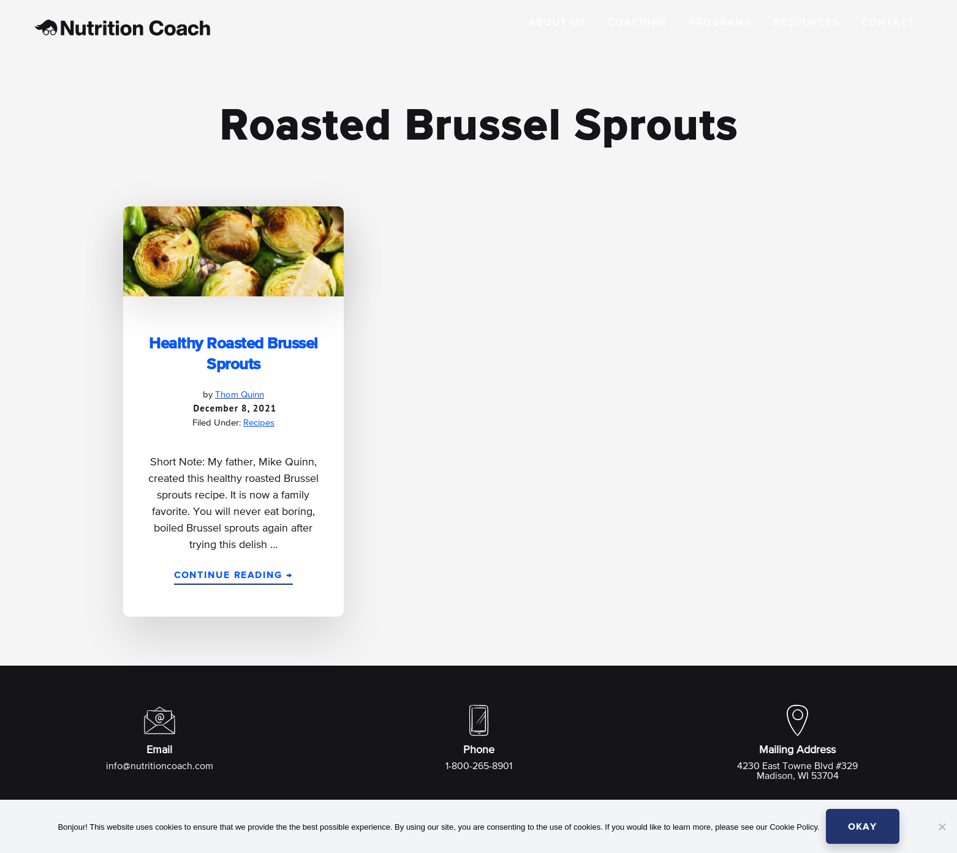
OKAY (862, 827)
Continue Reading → (233, 577)
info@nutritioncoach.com (159, 767)
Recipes (258, 422)
